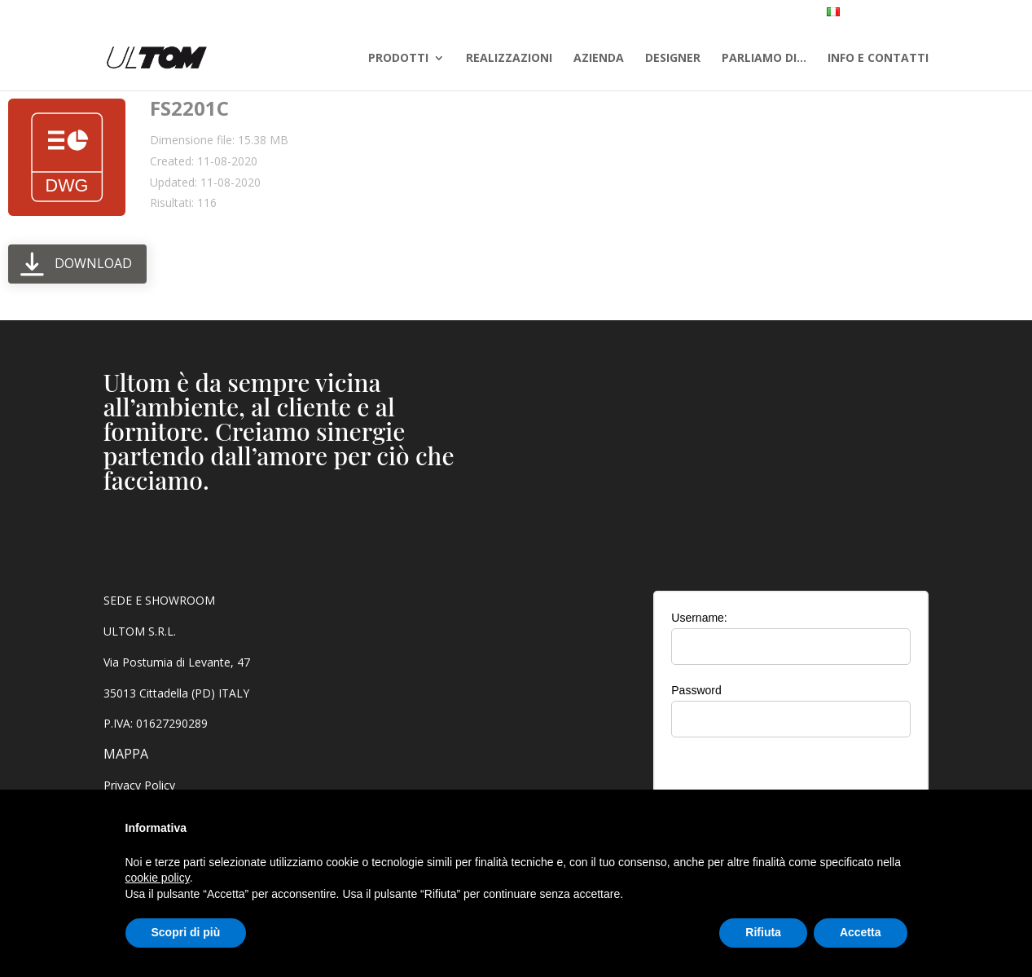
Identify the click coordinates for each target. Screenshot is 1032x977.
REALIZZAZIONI (509, 58)
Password (696, 690)
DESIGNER (672, 58)
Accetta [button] (860, 932)
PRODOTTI (398, 58)
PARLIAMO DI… (764, 58)
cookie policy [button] (157, 877)
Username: (699, 617)
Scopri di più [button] (186, 932)
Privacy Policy (139, 785)
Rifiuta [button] (763, 932)
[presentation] (791, 781)
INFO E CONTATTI (878, 58)
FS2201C (189, 108)
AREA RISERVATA (967, 14)
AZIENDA (598, 58)
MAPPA (125, 754)
